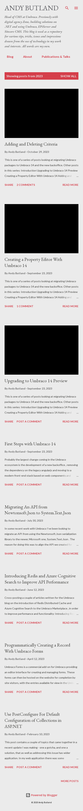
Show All (68, 76)
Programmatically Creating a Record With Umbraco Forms (37, 648)
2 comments (26, 184)
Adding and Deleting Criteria (31, 144)
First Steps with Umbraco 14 (30, 444)
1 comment (25, 306)
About (25, 56)
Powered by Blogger (41, 795)
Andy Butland (31, 7)
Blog (8, 56)
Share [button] (9, 184)
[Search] (67, 7)
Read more (70, 184)
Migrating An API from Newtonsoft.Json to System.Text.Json (38, 510)
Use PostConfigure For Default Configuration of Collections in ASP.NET (33, 720)
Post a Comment (29, 421)
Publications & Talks (53, 56)
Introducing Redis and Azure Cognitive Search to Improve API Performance (40, 579)
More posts (69, 781)
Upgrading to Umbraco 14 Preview (36, 381)
